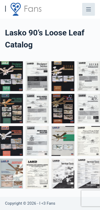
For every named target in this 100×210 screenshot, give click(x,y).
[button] (11, 76)
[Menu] (88, 9)
